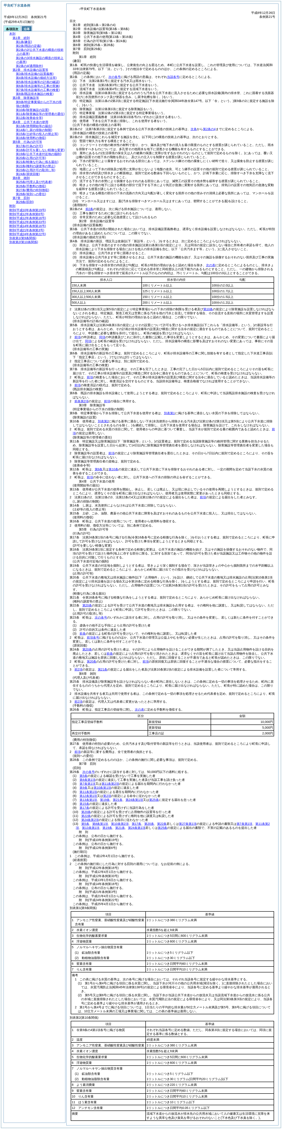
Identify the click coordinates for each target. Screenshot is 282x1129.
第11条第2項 (110, 783)
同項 (102, 337)
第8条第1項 (100, 824)
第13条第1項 (88, 800)
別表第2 (103, 421)
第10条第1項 (102, 787)
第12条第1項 (88, 796)
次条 (194, 129)
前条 (83, 633)
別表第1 (169, 413)
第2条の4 (209, 129)
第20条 (87, 605)
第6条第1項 (87, 780)
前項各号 (93, 637)
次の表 (210, 265)
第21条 (103, 669)
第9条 (99, 469)
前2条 (89, 209)
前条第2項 (81, 401)
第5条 (83, 776)
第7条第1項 (87, 783)
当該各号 (173, 77)
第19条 (105, 800)
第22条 (86, 816)
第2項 (107, 796)
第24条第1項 (134, 800)
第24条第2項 (90, 820)
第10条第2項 (119, 824)
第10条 (208, 309)
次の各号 (114, 77)
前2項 (78, 669)
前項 (77, 337)
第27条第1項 (187, 824)
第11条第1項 (88, 792)
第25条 (154, 800)
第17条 (84, 807)
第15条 (84, 804)
